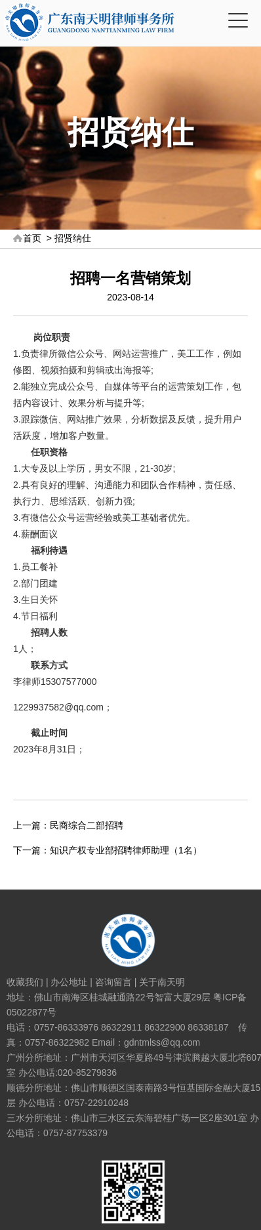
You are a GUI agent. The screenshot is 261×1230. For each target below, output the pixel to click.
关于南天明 (162, 982)
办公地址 (68, 982)
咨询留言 (113, 982)
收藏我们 (25, 982)
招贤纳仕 (72, 238)
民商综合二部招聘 (86, 825)
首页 (32, 238)
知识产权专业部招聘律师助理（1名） (126, 850)
